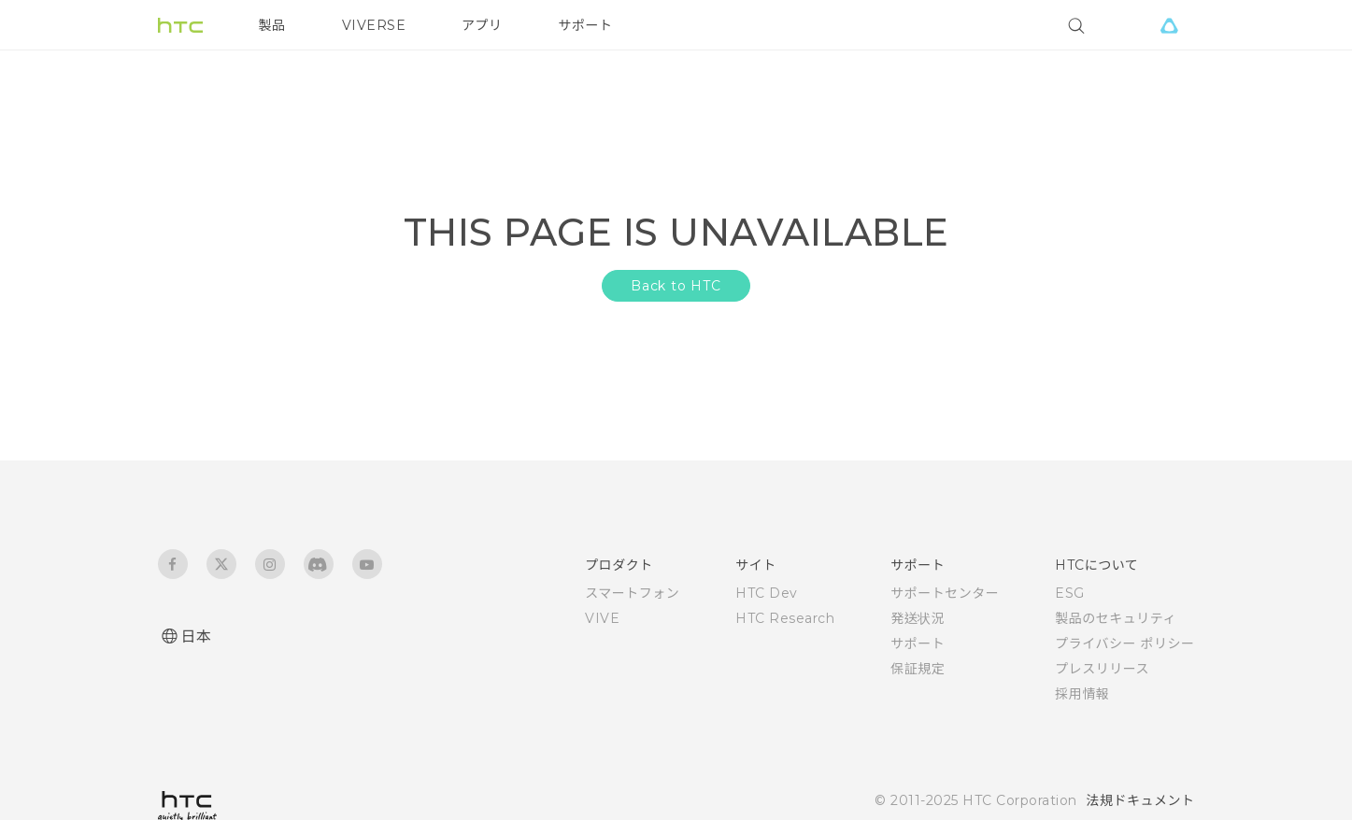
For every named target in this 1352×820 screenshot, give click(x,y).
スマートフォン (632, 593)
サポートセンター (944, 593)
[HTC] (180, 25)
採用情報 (1082, 694)
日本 (196, 636)
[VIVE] (1170, 25)
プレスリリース (1102, 668)
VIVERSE (374, 25)
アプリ (482, 25)
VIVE (602, 618)
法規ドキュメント (1141, 800)
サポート (586, 25)
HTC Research (784, 618)
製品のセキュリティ (1115, 618)
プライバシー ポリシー (1124, 643)
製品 (272, 25)
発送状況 (917, 618)
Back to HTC (676, 285)
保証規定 (917, 668)
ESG (1070, 593)
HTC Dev (766, 593)
